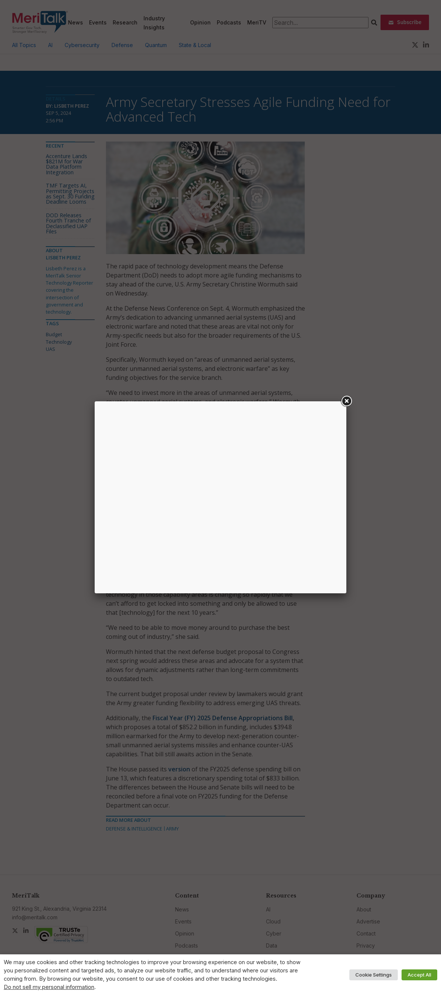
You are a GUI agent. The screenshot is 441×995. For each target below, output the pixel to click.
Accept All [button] (419, 975)
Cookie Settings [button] (373, 975)
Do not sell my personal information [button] (49, 987)
